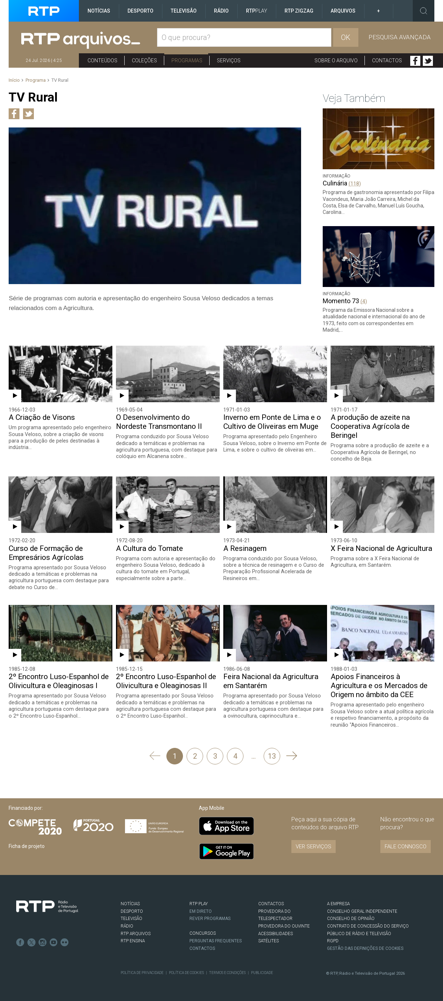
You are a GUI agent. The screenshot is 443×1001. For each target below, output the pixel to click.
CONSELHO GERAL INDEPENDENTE (362, 911)
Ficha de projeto (27, 846)
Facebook (415, 61)
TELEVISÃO (131, 918)
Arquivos (343, 11)
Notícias (99, 11)
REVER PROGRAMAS (210, 918)
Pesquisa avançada (399, 37)
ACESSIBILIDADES (275, 932)
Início (14, 80)
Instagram (42, 941)
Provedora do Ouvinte (284, 925)
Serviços (229, 60)
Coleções (144, 60)
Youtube (53, 941)
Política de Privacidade (142, 972)
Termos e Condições (227, 972)
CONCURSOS (202, 932)
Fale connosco (405, 846)
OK (345, 37)
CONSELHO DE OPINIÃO (350, 918)
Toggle (423, 11)
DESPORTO (132, 911)
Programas (186, 60)
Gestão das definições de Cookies (365, 948)
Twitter (428, 61)
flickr (63, 941)
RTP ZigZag (299, 11)
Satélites (268, 940)
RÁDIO (127, 925)
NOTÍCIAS (130, 903)
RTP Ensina (133, 940)
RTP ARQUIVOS (136, 932)
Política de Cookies (186, 972)
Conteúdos (102, 60)
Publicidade (261, 972)
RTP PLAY (198, 903)
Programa (36, 80)
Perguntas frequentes (215, 940)
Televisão (184, 11)
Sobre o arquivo (336, 60)
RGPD (333, 940)
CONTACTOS (271, 903)
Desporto (140, 11)
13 (272, 755)
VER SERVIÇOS (313, 846)
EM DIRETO (200, 911)
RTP (256, 11)
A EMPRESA (338, 903)
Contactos (387, 60)
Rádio (221, 11)
